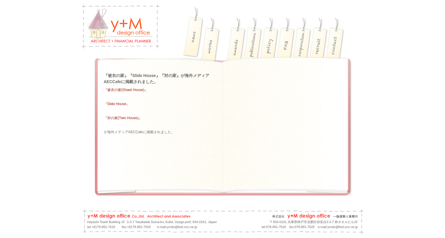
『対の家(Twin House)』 (123, 118)
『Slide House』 (117, 104)
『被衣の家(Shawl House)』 (126, 90)
